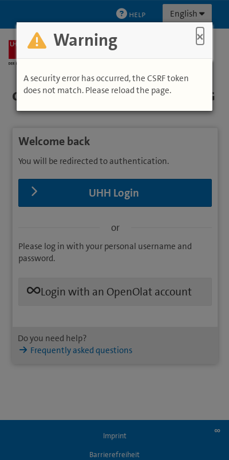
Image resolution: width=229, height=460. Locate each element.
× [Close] (200, 36)
